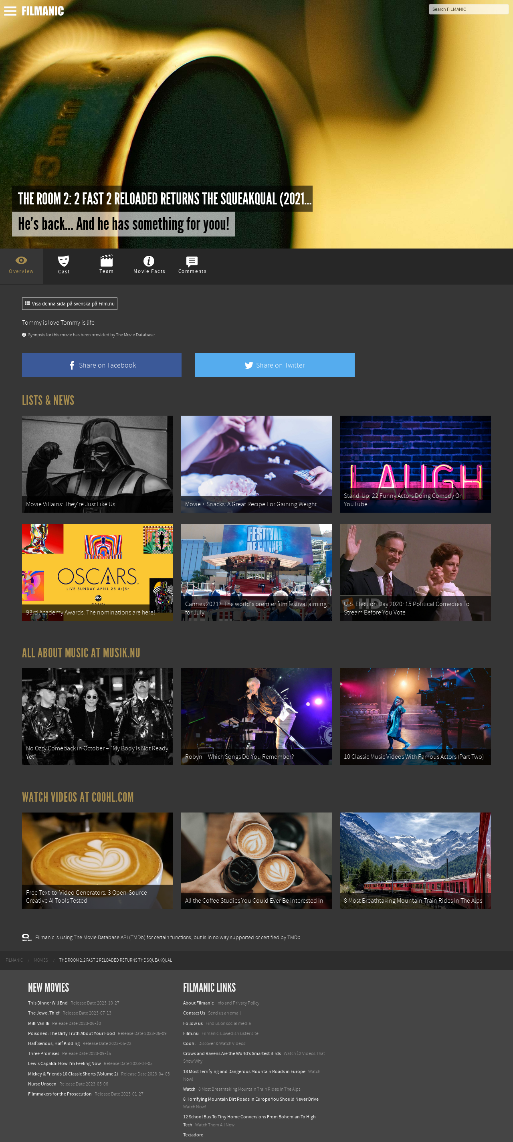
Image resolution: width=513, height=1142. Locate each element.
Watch (189, 1082)
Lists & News (48, 400)
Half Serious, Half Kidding (54, 1036)
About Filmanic (198, 995)
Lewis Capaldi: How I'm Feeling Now (64, 1056)
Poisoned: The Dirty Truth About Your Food (71, 1026)
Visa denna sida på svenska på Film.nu (70, 304)
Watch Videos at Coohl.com (78, 792)
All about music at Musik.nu (81, 649)
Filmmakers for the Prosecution (60, 1086)
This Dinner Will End (48, 995)
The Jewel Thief (44, 1006)
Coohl (189, 1036)
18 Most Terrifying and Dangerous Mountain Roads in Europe (244, 1064)
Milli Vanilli (38, 1016)
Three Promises (43, 1046)
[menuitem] (14, 953)
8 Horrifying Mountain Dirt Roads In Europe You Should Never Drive (251, 1092)
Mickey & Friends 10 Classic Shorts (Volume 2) (73, 1066)
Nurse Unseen (42, 1076)
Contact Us (194, 1006)
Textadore (193, 1127)
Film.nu (191, 1026)
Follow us (193, 1016)
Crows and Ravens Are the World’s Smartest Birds (232, 1046)
